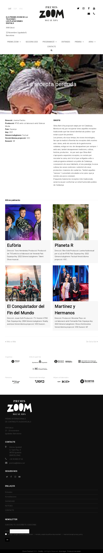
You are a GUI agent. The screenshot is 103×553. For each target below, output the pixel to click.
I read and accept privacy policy (73, 534)
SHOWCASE (10, 501)
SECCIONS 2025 (32, 42)
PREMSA (78, 42)
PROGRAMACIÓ (48, 42)
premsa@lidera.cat (17, 463)
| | (44, 534)
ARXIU (91, 42)
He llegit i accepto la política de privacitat (20, 534)
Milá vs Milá (10, 342)
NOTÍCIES (9, 505)
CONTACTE (51, 47)
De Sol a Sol (92, 342)
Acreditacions (10, 496)
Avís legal (62, 551)
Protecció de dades (74, 551)
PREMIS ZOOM (12, 42)
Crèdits (40, 551)
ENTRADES (66, 42)
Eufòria (14, 245)
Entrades (8, 492)
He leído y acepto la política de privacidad (48, 534)
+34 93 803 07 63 (16, 459)
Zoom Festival (27, 551)
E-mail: (7, 531)
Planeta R (64, 245)
